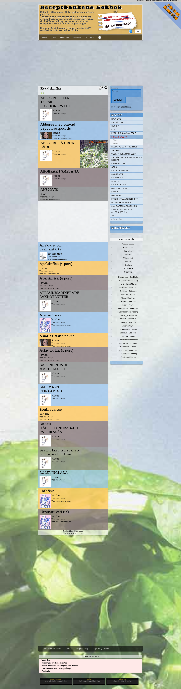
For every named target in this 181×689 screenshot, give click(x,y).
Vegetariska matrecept (124, 154)
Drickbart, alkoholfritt (124, 199)
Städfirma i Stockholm (128, 350)
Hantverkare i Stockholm (128, 277)
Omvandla (77, 37)
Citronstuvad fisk (55, 512)
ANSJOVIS (49, 190)
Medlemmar (64, 37)
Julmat (115, 216)
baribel (56, 319)
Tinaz (56, 132)
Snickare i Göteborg (128, 333)
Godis (114, 167)
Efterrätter (118, 164)
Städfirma (128, 272)
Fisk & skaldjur (119, 137)
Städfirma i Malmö (128, 357)
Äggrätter (117, 123)
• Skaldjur (116, 143)
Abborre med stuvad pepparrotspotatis (57, 126)
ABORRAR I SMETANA (59, 171)
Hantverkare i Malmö (128, 284)
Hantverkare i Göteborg (128, 280)
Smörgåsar (117, 174)
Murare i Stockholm (128, 319)
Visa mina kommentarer (62, 138)
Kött (113, 130)
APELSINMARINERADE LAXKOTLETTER (59, 295)
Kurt (43, 194)
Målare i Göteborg (128, 301)
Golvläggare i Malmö (128, 315)
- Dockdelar (45, 671)
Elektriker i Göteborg (128, 291)
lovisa (44, 268)
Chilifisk (47, 491)
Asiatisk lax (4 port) (56, 350)
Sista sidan (78, 531)
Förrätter (117, 178)
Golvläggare (128, 258)
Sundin (44, 413)
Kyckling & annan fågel (124, 133)
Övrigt (115, 126)
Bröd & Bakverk (119, 171)
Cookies (69, 649)
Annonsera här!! (90, 657)
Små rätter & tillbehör (124, 206)
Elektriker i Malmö (128, 294)
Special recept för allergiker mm (121, 211)
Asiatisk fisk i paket (57, 336)
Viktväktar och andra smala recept (126, 159)
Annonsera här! (127, 239)
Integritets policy (82, 649)
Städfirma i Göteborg (128, 354)
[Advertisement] (90, 62)
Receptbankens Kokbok (81, 7)
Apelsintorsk (51, 315)
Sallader (116, 150)
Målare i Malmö (128, 305)
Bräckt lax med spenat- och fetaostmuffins (59, 452)
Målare (128, 254)
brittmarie (55, 253)
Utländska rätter (121, 203)
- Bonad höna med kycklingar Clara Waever (58, 666)
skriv (54, 37)
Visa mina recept (59, 113)
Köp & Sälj (116, 219)
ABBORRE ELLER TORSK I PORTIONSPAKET (55, 102)
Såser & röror (119, 185)
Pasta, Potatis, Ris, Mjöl (124, 147)
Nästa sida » (68, 531)
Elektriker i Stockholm (128, 287)
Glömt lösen (126, 107)
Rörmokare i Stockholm (128, 340)
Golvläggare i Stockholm (128, 308)
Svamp (114, 192)
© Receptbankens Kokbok (51, 649)
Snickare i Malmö (128, 336)
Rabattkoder (120, 228)
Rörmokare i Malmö (128, 347)
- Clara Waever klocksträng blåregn (55, 668)
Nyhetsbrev (89, 37)
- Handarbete (45, 660)
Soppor (115, 181)
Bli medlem (115, 107)
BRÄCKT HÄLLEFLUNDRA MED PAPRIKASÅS (59, 428)
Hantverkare (128, 247)
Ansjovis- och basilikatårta (51, 247)
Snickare (128, 265)
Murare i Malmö (128, 326)
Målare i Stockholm (128, 298)
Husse (56, 110)
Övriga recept (119, 188)
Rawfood (116, 119)
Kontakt (45, 37)
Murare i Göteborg (128, 322)
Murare (128, 261)
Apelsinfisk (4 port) (56, 264)
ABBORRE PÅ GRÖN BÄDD (57, 145)
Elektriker (128, 251)
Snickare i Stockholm (128, 329)
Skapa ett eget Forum (100, 649)
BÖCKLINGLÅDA (54, 473)
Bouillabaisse (51, 410)
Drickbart (116, 195)
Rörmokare (128, 268)
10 (82, 534)
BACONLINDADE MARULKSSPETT (54, 367)
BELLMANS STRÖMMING (51, 389)
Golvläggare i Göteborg (128, 312)
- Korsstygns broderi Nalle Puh (53, 663)
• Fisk (114, 140)
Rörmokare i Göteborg (128, 343)
